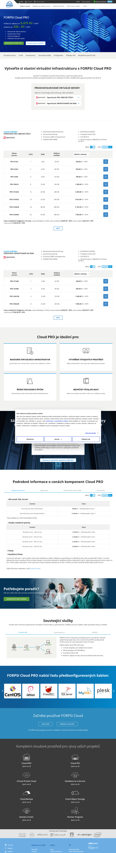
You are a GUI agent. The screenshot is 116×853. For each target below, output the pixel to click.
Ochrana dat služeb (55, 831)
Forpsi (52, 815)
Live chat (10, 811)
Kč (91, 148)
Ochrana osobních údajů (55, 845)
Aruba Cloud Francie (74, 819)
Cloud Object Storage (44, 778)
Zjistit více (16, 768)
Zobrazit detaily (90, 433)
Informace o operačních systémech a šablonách (58, 461)
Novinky (52, 823)
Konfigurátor (58, 55)
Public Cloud (25, 6)
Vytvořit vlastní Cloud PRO (41, 43)
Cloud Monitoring (36, 829)
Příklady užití (70, 55)
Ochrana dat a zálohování (39, 823)
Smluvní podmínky (57, 847)
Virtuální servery (10, 55)
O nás (85, 6)
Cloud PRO (16, 760)
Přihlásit (10, 817)
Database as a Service (100, 760)
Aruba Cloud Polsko (74, 825)
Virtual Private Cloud (72, 760)
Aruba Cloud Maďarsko (75, 823)
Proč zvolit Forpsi (73, 6)
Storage (34, 825)
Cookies (67, 845)
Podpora (10, 814)
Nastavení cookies (76, 845)
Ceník (21, 55)
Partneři (52, 827)
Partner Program (100, 778)
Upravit (58, 439)
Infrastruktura (58, 6)
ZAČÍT (58, 229)
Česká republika (87, 2)
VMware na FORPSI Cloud (41, 6)
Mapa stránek (69, 847)
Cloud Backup (16, 778)
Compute (34, 817)
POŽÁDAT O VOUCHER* (67, 726)
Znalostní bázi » (35, 569)
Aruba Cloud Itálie (74, 815)
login (110, 1)
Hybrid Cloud (35, 831)
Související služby (44, 55)
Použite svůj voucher (12, 824)
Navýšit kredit (12, 821)
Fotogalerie (53, 825)
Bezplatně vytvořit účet (16, 43)
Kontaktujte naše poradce (16, 600)
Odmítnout (30, 439)
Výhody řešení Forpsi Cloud (58, 821)
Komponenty (30, 55)
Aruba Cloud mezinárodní (76, 817)
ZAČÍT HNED (45, 726)
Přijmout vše (86, 439)
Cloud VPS (44, 760)
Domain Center (72, 778)
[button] (81, 155)
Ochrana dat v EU (55, 829)
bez (110, 148)
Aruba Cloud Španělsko (75, 821)
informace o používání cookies (57, 421)
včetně (105, 148)
